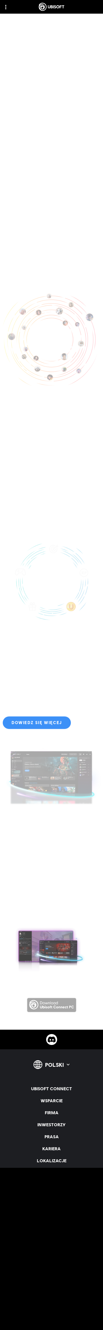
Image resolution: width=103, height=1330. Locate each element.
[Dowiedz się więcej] (37, 724)
